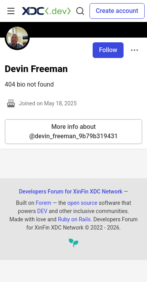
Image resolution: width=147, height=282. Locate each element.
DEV (42, 211)
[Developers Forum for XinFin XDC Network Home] (46, 11)
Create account (117, 10)
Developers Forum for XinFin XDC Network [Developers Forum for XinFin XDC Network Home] (70, 191)
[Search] (80, 11)
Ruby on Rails (74, 219)
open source (82, 203)
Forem (43, 203)
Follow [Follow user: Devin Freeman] (108, 50)
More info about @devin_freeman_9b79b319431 (73, 131)
